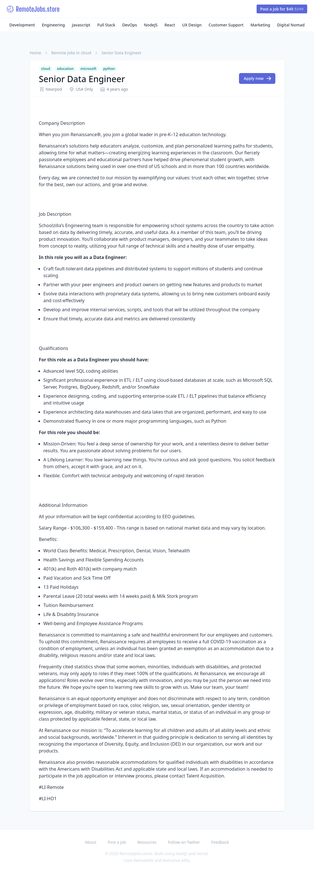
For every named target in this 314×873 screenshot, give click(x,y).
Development (22, 25)
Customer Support (226, 25)
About (90, 842)
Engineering (53, 25)
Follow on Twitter (184, 842)
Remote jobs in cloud (71, 52)
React (170, 25)
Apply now (258, 78)
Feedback (220, 842)
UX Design (192, 25)
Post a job (117, 842)
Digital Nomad (291, 25)
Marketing (260, 25)
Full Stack (106, 25)
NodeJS (151, 25)
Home (35, 52)
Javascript (81, 25)
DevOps (129, 25)
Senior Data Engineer (121, 52)
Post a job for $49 (281, 9)
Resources (147, 842)
